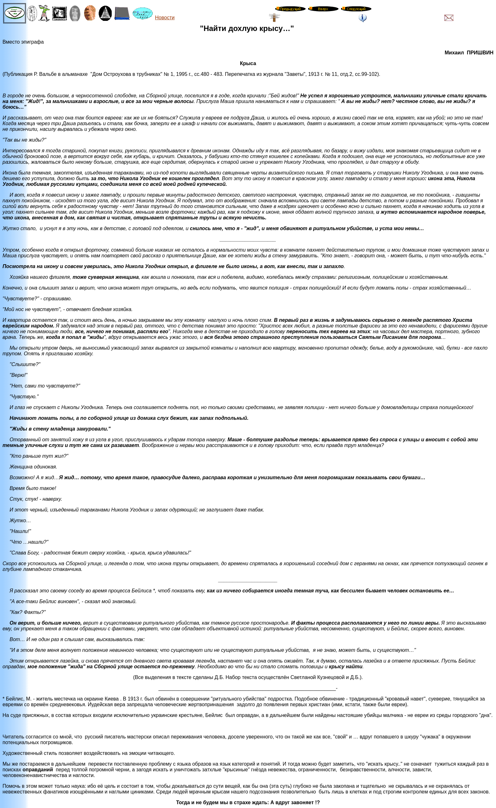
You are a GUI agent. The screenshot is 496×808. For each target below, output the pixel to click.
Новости (165, 17)
